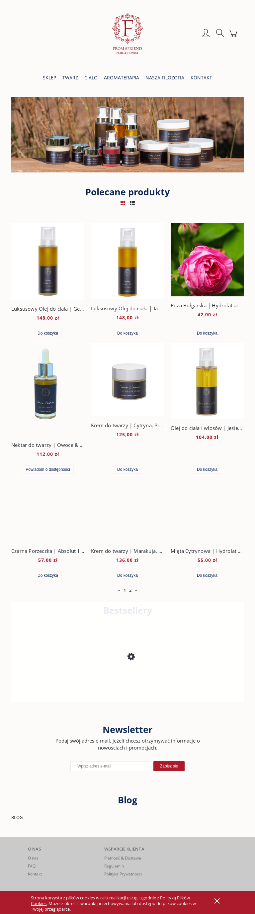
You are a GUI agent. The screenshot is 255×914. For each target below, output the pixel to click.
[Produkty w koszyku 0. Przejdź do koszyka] (234, 37)
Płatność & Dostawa (122, 858)
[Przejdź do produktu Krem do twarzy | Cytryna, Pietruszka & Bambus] (64, 681)
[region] (127, 134)
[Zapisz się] (169, 766)
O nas (33, 858)
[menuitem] (49, 77)
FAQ (32, 866)
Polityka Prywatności (123, 874)
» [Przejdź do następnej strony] (136, 590)
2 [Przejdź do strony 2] (130, 590)
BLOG (17, 817)
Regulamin (114, 866)
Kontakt (35, 874)
